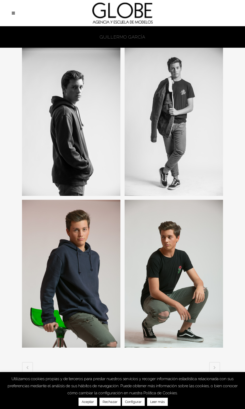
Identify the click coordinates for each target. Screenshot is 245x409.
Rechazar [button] (110, 402)
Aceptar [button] (88, 402)
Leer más (157, 402)
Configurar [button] (133, 402)
